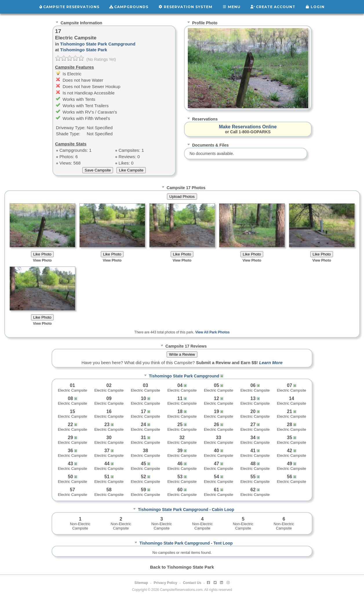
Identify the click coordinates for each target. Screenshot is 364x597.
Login (315, 7)
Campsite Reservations (69, 7)
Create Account (272, 7)
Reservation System (185, 7)
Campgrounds (129, 7)
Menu (231, 7)
